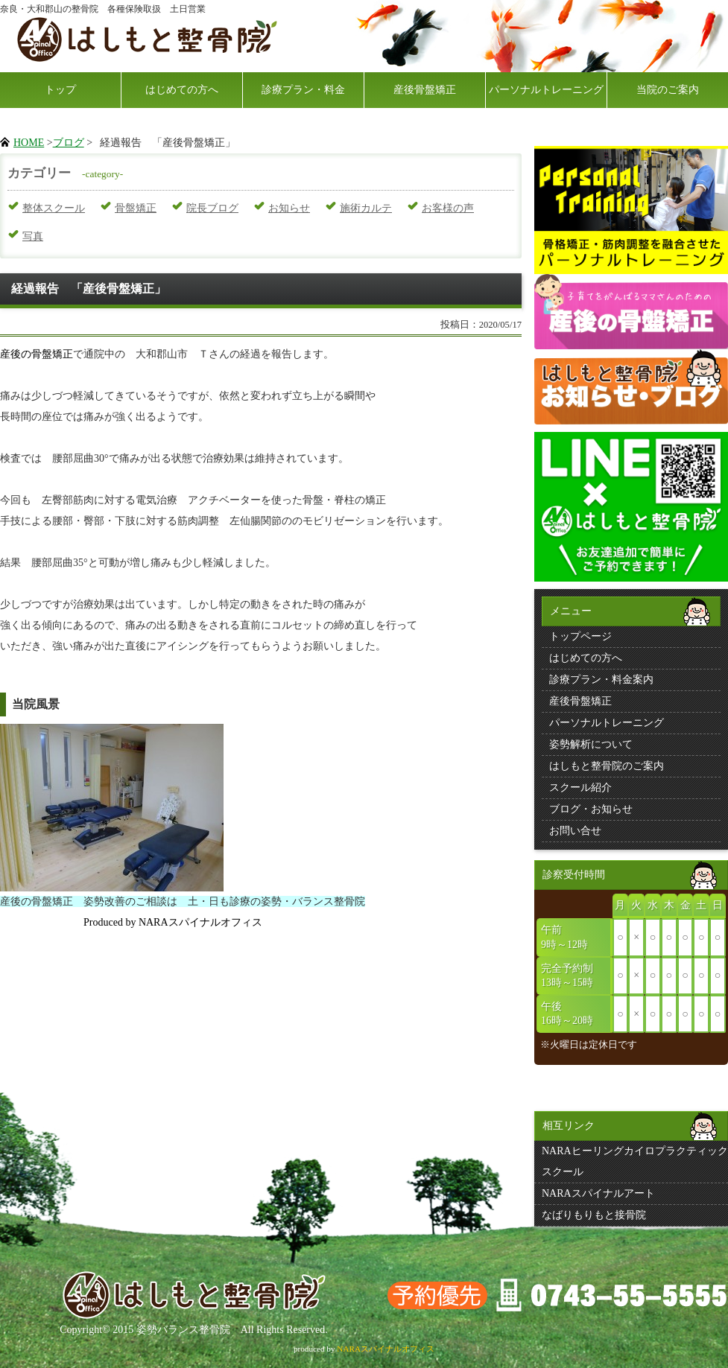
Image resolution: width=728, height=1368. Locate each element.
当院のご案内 (667, 89)
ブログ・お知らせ (591, 809)
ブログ (68, 142)
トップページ (580, 636)
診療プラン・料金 (303, 89)
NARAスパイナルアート (598, 1193)
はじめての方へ (181, 89)
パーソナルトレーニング (546, 89)
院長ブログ (212, 208)
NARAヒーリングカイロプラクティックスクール (635, 1161)
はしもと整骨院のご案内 (606, 766)
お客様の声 (448, 208)
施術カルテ (366, 208)
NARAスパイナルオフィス (385, 1348)
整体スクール (53, 208)
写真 (32, 236)
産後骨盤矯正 (424, 89)
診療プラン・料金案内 (601, 679)
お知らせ (289, 208)
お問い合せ (575, 830)
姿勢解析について (591, 744)
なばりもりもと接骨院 (594, 1215)
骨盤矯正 (135, 208)
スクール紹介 (580, 787)
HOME (28, 142)
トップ (60, 89)
